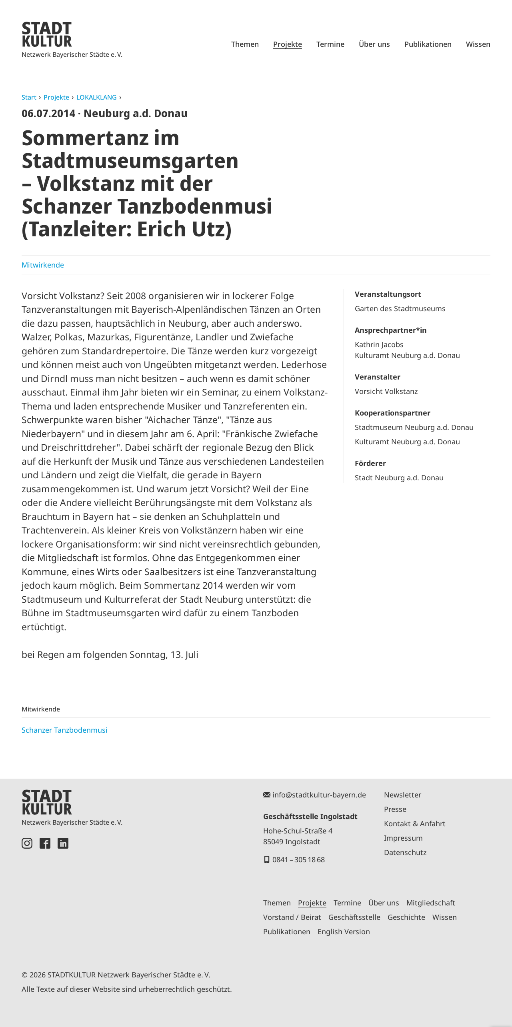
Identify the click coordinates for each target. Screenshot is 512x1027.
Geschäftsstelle (354, 917)
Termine (330, 44)
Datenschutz (405, 852)
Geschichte (406, 917)
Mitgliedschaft (430, 902)
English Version (344, 931)
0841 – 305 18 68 (298, 859)
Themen (245, 44)
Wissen (478, 44)
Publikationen (428, 44)
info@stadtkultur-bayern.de (319, 794)
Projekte (287, 44)
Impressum (403, 838)
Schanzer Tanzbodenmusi (65, 730)
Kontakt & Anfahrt (415, 823)
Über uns (374, 44)
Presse (395, 809)
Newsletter (402, 794)
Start (29, 97)
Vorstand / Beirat (292, 917)
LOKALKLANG (96, 97)
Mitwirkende (43, 265)
